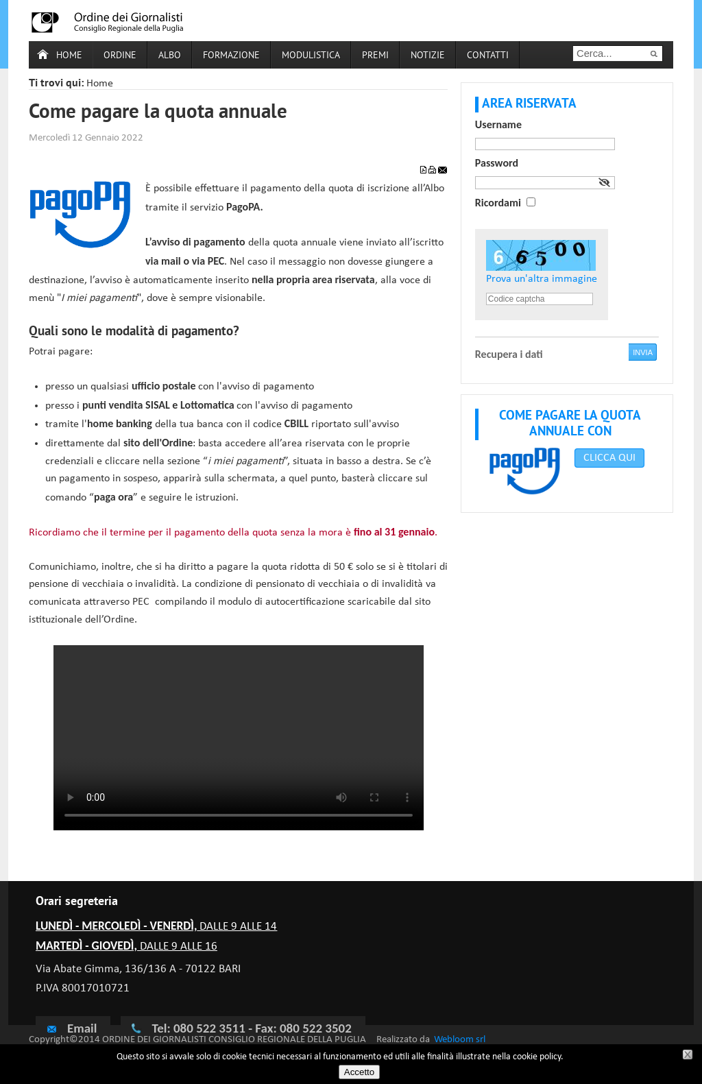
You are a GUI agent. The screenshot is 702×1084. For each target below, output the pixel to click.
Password (496, 162)
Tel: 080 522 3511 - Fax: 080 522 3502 (251, 1028)
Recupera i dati (509, 354)
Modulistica (311, 55)
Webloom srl (459, 1040)
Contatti (488, 55)
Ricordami (498, 202)
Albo (169, 55)
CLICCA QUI (609, 458)
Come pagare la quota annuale (158, 113)
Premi (375, 55)
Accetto (359, 1072)
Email (71, 1028)
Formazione (231, 55)
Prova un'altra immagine (541, 279)
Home (69, 55)
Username (498, 124)
